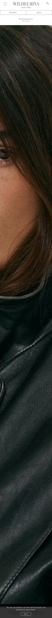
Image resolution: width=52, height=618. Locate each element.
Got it (26, 614)
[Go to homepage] (26, 4)
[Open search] (47, 4)
